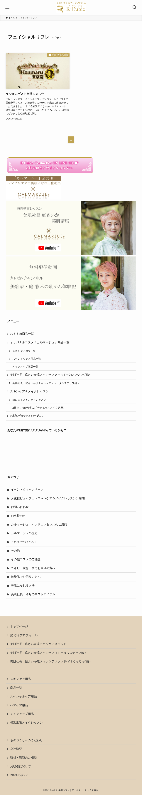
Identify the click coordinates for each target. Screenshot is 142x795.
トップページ (19, 626)
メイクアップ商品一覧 (25, 366)
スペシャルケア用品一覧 (26, 358)
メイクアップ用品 (22, 713)
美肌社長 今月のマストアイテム (33, 594)
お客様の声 (18, 515)
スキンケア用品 (20, 678)
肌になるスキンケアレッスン (29, 399)
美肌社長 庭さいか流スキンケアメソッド (38, 644)
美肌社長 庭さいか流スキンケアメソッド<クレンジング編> (50, 374)
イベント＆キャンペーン (27, 489)
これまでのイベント (24, 542)
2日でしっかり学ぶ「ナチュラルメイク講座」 (39, 407)
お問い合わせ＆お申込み (26, 415)
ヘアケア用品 (19, 705)
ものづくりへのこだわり (26, 740)
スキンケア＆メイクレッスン (29, 391)
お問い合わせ (20, 507)
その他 (15, 550)
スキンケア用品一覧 (24, 350)
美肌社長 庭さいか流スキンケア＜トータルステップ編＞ (46, 383)
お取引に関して (20, 766)
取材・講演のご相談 (23, 757)
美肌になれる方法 (23, 585)
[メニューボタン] (7, 7)
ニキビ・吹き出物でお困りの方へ (33, 568)
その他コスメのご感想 (25, 559)
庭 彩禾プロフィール (24, 635)
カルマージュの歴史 (24, 533)
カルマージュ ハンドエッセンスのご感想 (39, 524)
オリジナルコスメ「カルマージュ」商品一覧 (39, 342)
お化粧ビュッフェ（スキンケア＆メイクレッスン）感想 (48, 498)
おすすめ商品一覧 (22, 333)
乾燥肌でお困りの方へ (25, 576)
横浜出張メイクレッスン (26, 722)
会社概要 (16, 748)
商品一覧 (16, 687)
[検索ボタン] (134, 7)
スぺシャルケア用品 (23, 696)
